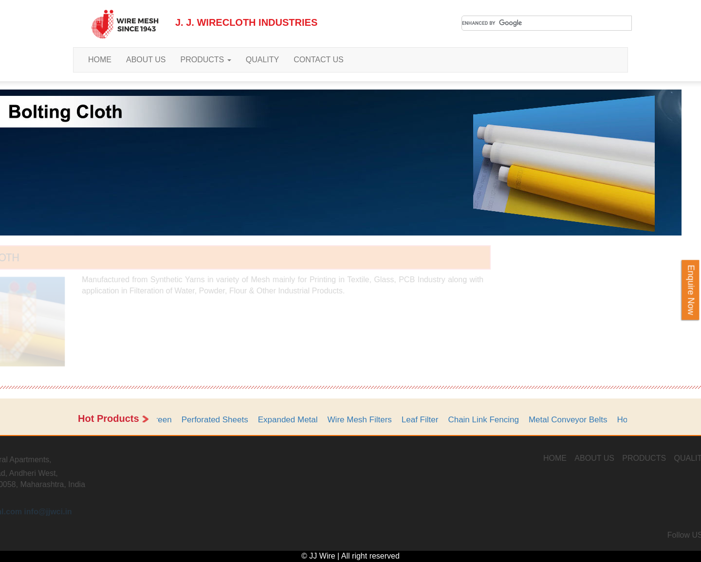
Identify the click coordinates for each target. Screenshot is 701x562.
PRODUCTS (206, 59)
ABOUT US (146, 59)
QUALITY (262, 59)
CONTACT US (319, 59)
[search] (546, 23)
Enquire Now (691, 290)
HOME (99, 59)
